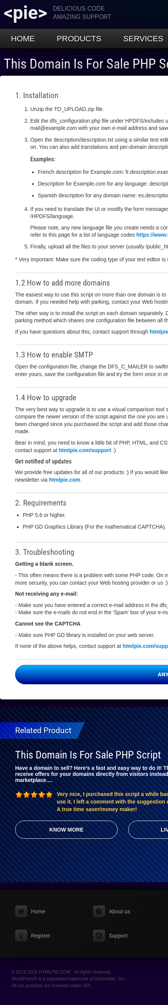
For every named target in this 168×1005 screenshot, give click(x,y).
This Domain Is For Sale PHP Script (88, 755)
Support (118, 936)
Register (40, 936)
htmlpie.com (64, 480)
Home (23, 38)
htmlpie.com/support (85, 450)
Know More (66, 830)
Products (79, 38)
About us (119, 911)
